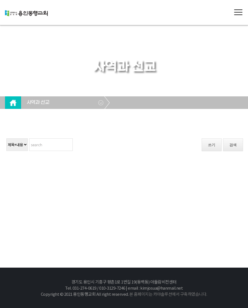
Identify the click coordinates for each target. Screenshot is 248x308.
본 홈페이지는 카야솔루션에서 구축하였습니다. (168, 294)
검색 (233, 145)
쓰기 (211, 145)
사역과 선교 (38, 102)
